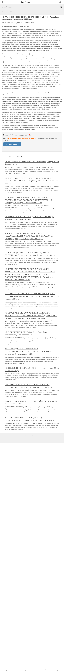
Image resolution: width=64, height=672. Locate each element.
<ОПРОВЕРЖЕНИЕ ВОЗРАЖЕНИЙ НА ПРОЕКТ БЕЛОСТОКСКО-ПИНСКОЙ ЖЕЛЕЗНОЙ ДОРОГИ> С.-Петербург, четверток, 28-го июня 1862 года (31, 315)
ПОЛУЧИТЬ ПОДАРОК (12, 144)
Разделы (34, 436)
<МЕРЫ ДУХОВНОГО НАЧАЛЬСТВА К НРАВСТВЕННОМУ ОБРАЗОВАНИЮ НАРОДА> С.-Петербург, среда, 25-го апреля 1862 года (29, 236)
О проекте (27, 436)
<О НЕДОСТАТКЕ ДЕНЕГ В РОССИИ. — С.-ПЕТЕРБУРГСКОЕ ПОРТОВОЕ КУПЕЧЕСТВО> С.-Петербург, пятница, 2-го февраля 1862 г (29, 200)
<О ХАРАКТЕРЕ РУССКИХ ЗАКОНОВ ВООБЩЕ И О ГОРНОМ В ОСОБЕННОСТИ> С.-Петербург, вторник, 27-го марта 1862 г (32, 296)
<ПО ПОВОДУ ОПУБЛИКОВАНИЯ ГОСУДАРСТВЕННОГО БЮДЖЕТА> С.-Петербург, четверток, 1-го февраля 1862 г (29, 351)
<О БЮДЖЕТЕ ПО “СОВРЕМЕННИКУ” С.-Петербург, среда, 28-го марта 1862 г (22, 670)
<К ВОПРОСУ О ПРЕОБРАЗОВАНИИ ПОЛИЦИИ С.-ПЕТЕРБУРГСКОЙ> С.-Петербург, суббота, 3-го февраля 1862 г (31, 181)
